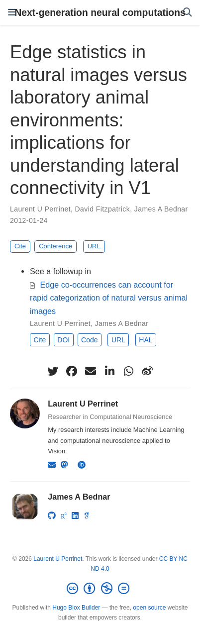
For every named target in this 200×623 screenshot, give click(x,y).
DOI (63, 340)
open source (149, 607)
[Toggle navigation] (12, 12)
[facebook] (71, 371)
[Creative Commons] (100, 588)
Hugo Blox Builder (76, 607)
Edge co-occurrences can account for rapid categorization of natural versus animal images (109, 297)
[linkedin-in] (109, 371)
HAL (145, 340)
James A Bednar (161, 209)
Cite (20, 246)
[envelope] (90, 371)
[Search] (187, 12)
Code (89, 340)
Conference (55, 246)
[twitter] (52, 371)
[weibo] (147, 371)
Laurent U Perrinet (40, 209)
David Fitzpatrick (102, 209)
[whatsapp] (128, 371)
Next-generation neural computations (100, 12)
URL (94, 246)
